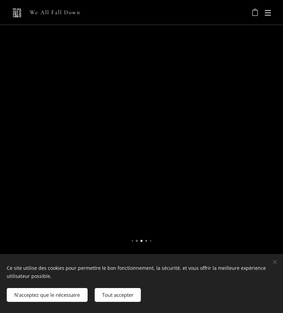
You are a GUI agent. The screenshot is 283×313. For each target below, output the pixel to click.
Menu (268, 12)
